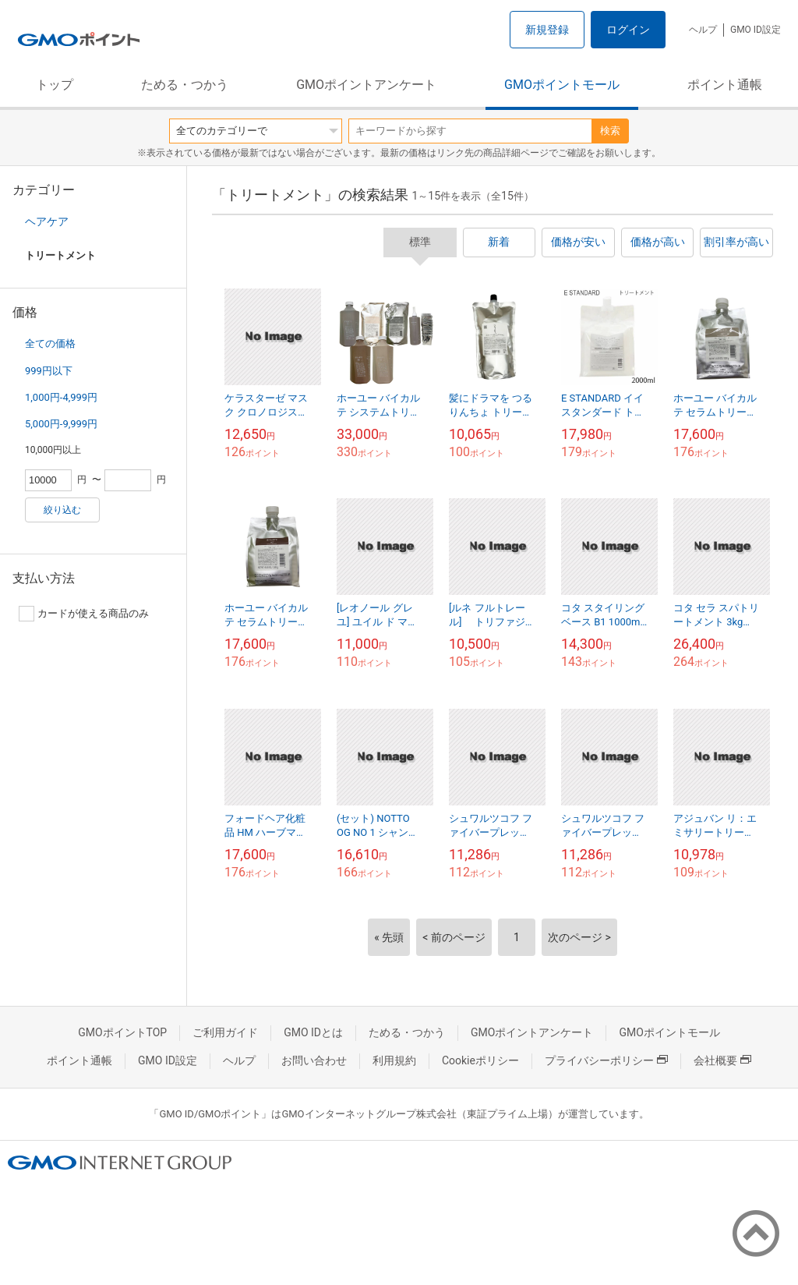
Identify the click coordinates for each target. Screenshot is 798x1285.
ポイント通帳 (724, 84)
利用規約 (394, 1060)
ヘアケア (47, 221)
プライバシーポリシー (606, 1060)
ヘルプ (703, 29)
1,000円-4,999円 (61, 397)
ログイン (628, 29)
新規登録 (547, 29)
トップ (54, 84)
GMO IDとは (313, 1032)
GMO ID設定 (755, 29)
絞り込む (62, 509)
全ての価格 (50, 343)
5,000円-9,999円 (61, 424)
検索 (610, 130)
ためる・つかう (184, 84)
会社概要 (722, 1060)
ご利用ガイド (225, 1032)
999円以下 (48, 371)
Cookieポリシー (480, 1060)
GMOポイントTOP (122, 1032)
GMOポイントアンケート (366, 84)
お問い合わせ (314, 1060)
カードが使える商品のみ (84, 613)
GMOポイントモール (562, 84)
